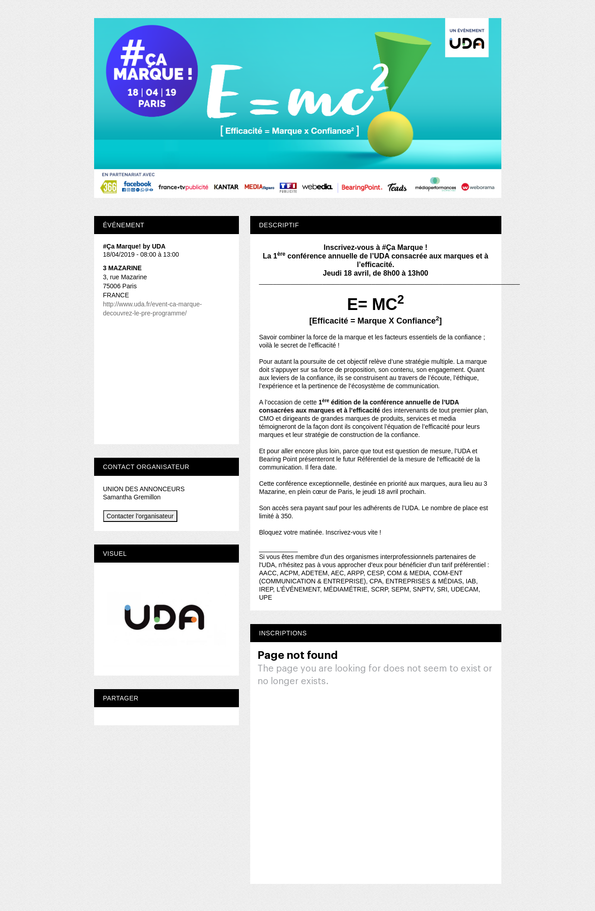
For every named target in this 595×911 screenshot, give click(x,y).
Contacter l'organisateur (140, 516)
